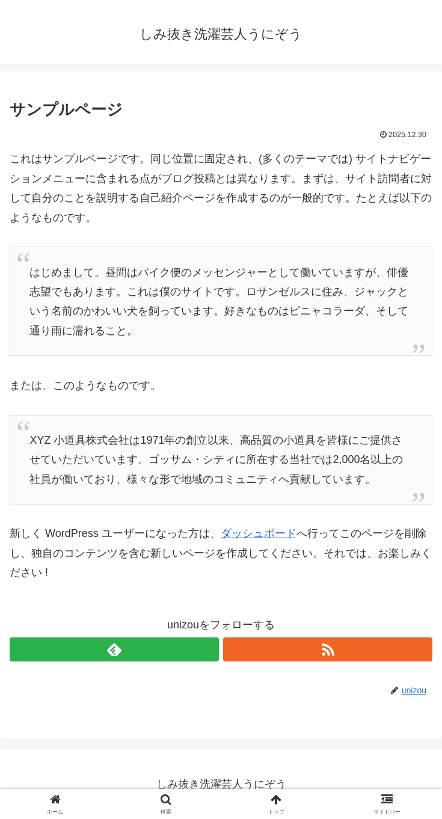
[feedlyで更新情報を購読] (114, 649)
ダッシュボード (258, 533)
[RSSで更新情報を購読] (327, 649)
